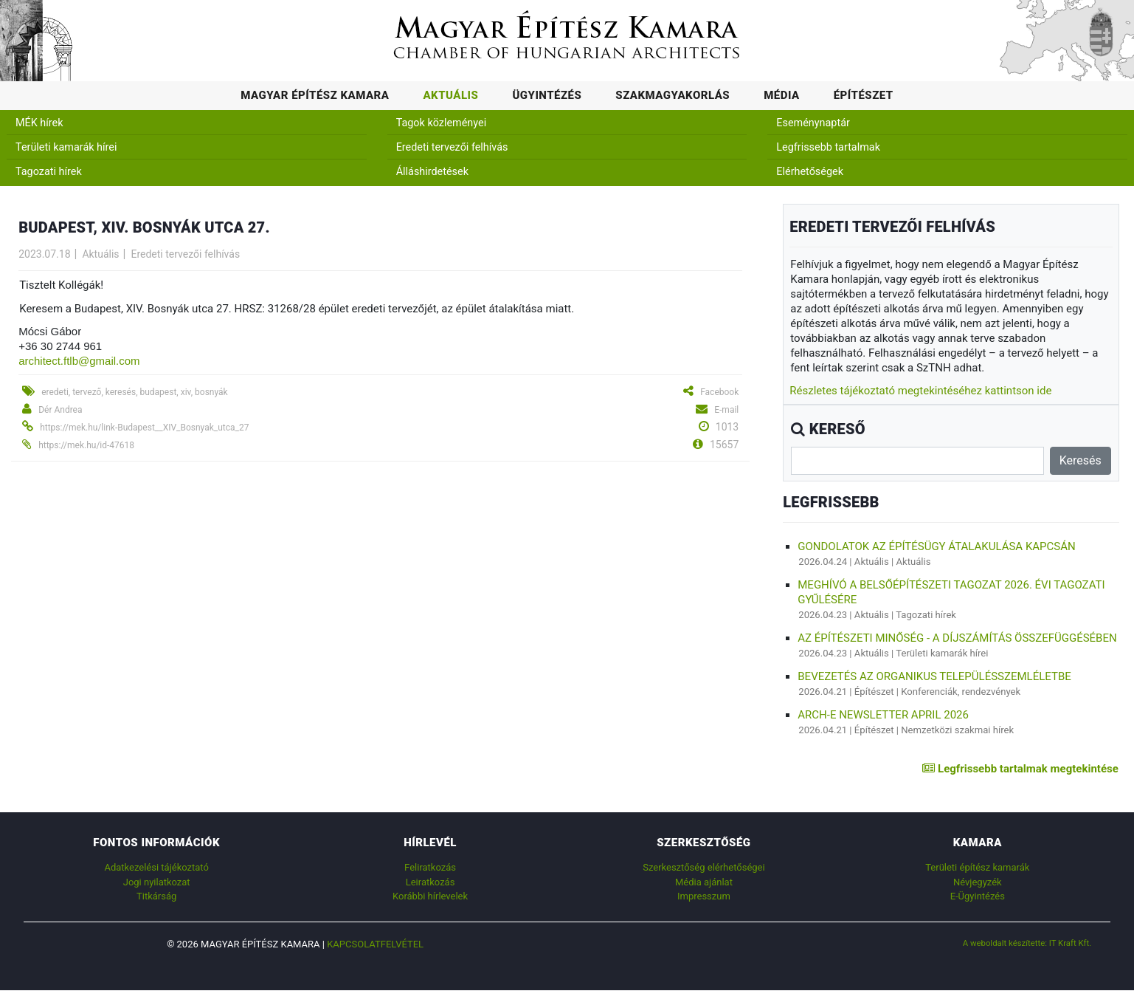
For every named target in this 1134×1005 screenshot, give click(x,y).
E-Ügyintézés (977, 896)
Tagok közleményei (441, 123)
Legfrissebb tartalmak (828, 147)
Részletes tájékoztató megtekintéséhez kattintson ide (920, 390)
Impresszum (703, 896)
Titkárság (156, 896)
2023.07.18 (44, 254)
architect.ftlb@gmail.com (78, 360)
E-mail (726, 410)
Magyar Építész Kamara (315, 95)
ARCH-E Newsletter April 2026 (883, 714)
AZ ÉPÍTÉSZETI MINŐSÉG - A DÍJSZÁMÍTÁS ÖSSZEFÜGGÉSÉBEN (957, 638)
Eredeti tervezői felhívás (452, 147)
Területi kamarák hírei (66, 147)
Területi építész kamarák (977, 867)
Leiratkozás (430, 882)
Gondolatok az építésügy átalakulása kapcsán (936, 546)
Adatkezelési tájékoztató (156, 867)
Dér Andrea (60, 410)
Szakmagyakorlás (672, 95)
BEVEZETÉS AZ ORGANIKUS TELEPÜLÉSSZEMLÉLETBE (934, 676)
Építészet (863, 95)
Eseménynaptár (813, 123)
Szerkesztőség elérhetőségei (703, 867)
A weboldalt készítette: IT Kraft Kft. (1027, 943)
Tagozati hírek (48, 171)
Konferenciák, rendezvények (960, 691)
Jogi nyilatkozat (156, 882)
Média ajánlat (704, 882)
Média (782, 95)
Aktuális (450, 95)
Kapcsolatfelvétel (375, 944)
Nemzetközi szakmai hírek (957, 729)
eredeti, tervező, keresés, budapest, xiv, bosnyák (134, 392)
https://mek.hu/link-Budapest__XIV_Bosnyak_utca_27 (144, 427)
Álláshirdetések (432, 171)
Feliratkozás (430, 867)
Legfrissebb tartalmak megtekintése (1020, 768)
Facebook (719, 392)
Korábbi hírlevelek (430, 896)
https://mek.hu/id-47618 (86, 445)
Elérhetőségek (809, 171)
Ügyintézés (546, 95)
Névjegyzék (977, 882)
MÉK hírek (39, 123)
